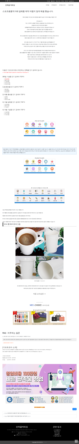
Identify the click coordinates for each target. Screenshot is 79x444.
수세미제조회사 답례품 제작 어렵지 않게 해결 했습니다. (17, 413)
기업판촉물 (70, 5)
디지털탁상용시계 (57, 436)
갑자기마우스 (57, 431)
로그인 (66, 1)
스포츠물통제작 (57, 430)
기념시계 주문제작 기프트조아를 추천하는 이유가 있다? (17, 416)
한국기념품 (57, 433)
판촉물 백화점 (10, 5)
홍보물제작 (57, 434)
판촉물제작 (54, 5)
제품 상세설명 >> (39, 294)
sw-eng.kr (45, 442)
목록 (74, 409)
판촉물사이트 (62, 5)
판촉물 (47, 5)
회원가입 (72, 1)
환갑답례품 (7, 78)
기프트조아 (42, 281)
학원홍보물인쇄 (52, 151)
